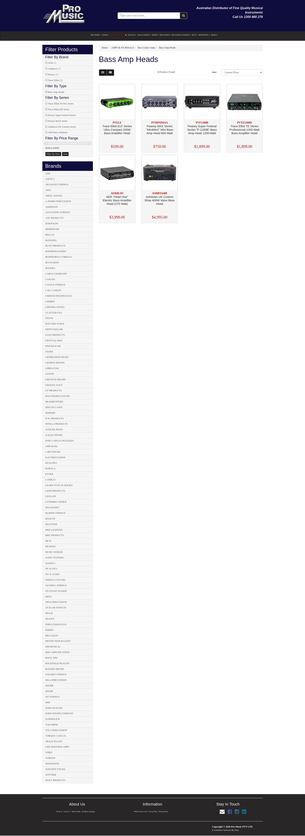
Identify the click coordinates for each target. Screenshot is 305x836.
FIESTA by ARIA (54, 340)
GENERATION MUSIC (57, 357)
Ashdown (54, 68)
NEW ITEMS (95, 35)
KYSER (49, 474)
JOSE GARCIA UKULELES (59, 440)
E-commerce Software (221, 830)
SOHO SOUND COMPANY (59, 713)
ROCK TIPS (51, 657)
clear (65, 154)
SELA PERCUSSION (56, 680)
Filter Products (61, 49)
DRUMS (155, 35)
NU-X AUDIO (52, 574)
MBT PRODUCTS (54, 535)
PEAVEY (50, 618)
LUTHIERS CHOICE (56, 502)
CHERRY (50, 301)
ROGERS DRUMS (54, 669)
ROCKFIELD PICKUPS (57, 663)
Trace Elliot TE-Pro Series (60, 103)
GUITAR (105, 35)
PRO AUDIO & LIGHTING (181, 35)
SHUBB (49, 685)
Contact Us (66, 811)
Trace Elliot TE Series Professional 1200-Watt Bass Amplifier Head (245, 130)
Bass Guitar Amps (146, 47)
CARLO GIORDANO (56, 273)
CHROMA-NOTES (54, 307)
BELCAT (49, 234)
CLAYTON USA (53, 312)
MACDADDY (52, 507)
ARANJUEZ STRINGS (57, 184)
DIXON (49, 318)
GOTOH (49, 374)
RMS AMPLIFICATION (57, 652)
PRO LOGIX (51, 635)
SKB (47, 702)
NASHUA (50, 563)
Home (105, 47)
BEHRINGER (52, 229)
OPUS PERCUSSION (56, 602)
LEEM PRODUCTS (55, 491)
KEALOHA (51, 463)
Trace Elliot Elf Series (58, 109)
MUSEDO (50, 546)
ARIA (48, 190)
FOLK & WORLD (143, 35)
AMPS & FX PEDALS (118, 35)
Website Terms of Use (140, 811)
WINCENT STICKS (55, 769)
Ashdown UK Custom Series (62, 126)
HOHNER (50, 413)
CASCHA (50, 279)
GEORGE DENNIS (55, 362)
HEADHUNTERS (54, 401)
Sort (214, 72)
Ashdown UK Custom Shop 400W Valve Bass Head (159, 200)
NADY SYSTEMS (54, 557)
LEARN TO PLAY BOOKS (59, 485)
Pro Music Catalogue (88, 811)
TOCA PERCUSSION (56, 730)
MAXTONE (51, 524)
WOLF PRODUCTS (55, 780)
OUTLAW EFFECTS (55, 607)
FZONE (49, 351)
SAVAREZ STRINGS (56, 674)
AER (52, 63)
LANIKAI (50, 479)
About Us (59, 811)
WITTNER (50, 774)
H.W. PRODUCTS (54, 418)
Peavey (53, 74)
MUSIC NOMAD (54, 552)
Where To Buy (76, 811)
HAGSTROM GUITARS (57, 396)
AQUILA (50, 179)
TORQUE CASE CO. (55, 735)
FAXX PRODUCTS (55, 335)
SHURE (49, 691)
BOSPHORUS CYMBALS (58, 257)
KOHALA (50, 468)
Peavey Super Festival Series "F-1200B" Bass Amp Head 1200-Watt (202, 130)
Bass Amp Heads (56, 92)
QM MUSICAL (53, 646)
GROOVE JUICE (54, 385)
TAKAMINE (51, 724)
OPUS (48, 596)
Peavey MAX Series (58, 121)
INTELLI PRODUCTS (56, 424)
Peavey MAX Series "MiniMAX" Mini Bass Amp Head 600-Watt (159, 130)
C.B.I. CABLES (53, 290)
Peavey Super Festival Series (62, 115)
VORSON (50, 758)
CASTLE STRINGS (55, 284)
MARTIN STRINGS (55, 513)
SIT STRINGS (52, 696)
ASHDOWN (51, 207)
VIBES (48, 752)
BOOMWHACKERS (55, 251)
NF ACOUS (51, 568)
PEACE (49, 613)
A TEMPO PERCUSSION (58, 201)
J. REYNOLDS (52, 452)
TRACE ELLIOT (53, 741)
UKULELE (132, 35)
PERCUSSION (165, 35)
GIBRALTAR (52, 368)
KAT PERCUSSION (55, 457)
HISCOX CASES (54, 407)
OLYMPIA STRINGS (56, 585)
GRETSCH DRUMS (55, 379)
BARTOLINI (51, 223)
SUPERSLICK (52, 719)
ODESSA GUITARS (55, 580)
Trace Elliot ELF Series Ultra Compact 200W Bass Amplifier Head (117, 130)
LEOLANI (50, 496)
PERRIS (49, 630)
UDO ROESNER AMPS (57, 746)
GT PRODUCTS (53, 390)
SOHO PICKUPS (54, 708)
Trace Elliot (55, 80)
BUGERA (50, 268)
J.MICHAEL (51, 446)
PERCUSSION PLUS (56, 624)
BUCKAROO (52, 262)
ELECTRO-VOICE (54, 323)
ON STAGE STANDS (56, 591)
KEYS (194, 35)
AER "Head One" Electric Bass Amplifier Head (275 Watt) (117, 200)
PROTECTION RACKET (58, 641)
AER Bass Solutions (58, 132)
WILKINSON (52, 763)
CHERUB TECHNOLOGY (58, 296)
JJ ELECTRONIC (54, 435)
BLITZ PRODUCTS (55, 245)
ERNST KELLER (54, 329)
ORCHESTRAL (204, 35)
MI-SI (48, 541)
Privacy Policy (153, 811)
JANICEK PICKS (54, 429)
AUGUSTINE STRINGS (57, 212)
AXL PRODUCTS (54, 218)
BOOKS (214, 35)
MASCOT (50, 518)
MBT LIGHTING (54, 530)
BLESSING (51, 240)
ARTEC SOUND (53, 195)
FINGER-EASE (53, 346)
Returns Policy (164, 811)
